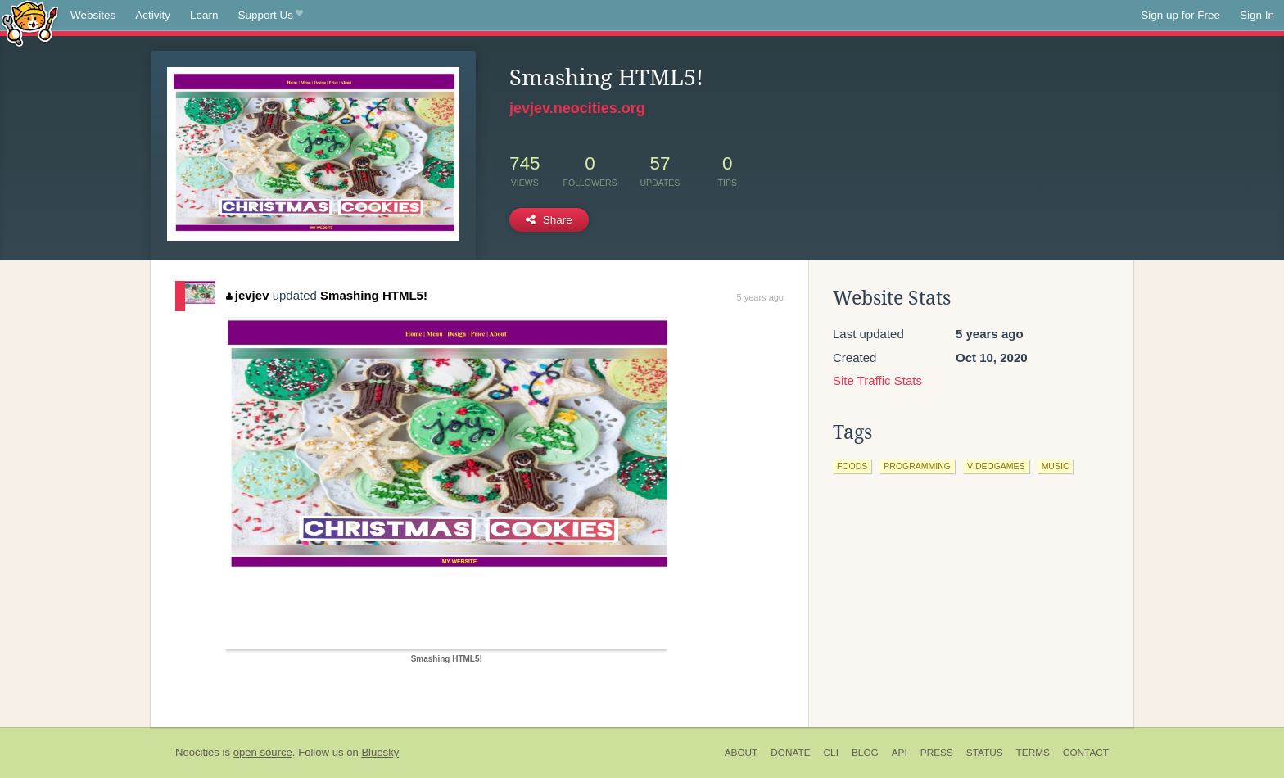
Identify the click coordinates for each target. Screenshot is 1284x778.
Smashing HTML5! (373, 295)
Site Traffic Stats (877, 380)
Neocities (197, 752)
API (899, 752)
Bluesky (380, 752)
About (741, 752)
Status (984, 752)
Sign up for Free (1180, 15)
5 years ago (760, 297)
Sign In (1257, 15)
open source (262, 752)
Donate (790, 752)
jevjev (247, 295)
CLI (831, 752)
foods (852, 466)
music (1055, 466)
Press (936, 752)
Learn (204, 15)
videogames (996, 466)
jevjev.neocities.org (577, 108)
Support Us (270, 15)
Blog (865, 752)
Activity (152, 15)
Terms (1033, 752)
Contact (1086, 752)
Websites (92, 15)
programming (917, 466)
